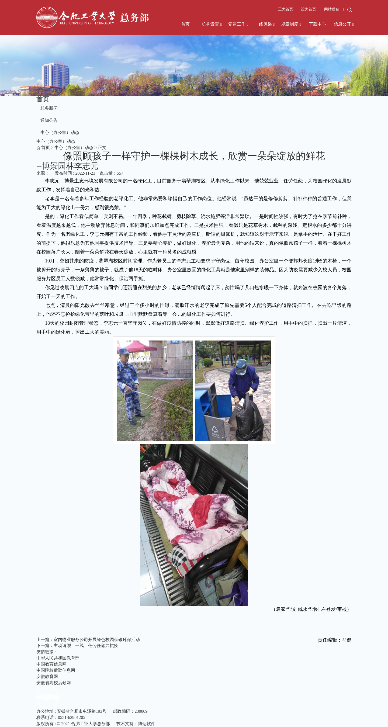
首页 (185, 24)
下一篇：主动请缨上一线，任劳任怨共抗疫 (77, 645)
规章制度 (289, 24)
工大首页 (285, 9)
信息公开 (342, 24)
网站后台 (332, 9)
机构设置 (210, 24)
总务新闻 (49, 108)
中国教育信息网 (51, 664)
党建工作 (236, 24)
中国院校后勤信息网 (55, 670)
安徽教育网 (47, 676)
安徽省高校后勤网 (53, 682)
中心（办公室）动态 (59, 132)
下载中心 (317, 24)
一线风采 (263, 24)
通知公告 (49, 120)
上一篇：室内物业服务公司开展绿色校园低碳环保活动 (88, 639)
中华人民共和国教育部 (57, 658)
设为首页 (309, 9)
